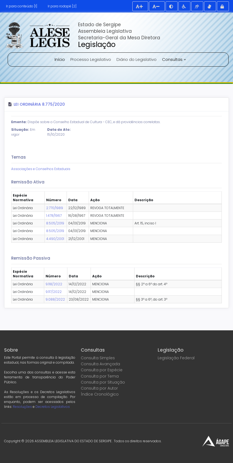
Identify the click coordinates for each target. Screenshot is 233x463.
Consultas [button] (173, 59)
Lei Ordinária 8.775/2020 (39, 104)
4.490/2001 (55, 238)
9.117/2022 (54, 291)
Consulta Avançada (100, 364)
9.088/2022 (55, 299)
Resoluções (22, 406)
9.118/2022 (54, 284)
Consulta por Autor (99, 388)
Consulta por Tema (100, 376)
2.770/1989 (54, 208)
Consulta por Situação (103, 382)
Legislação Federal (176, 358)
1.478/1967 (54, 215)
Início (60, 59)
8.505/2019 (55, 223)
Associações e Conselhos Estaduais (40, 169)
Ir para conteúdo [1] (21, 6)
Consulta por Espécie (102, 370)
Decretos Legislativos (52, 406)
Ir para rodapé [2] (62, 6)
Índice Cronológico (100, 394)
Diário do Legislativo (137, 59)
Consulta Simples (98, 358)
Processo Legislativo (90, 59)
